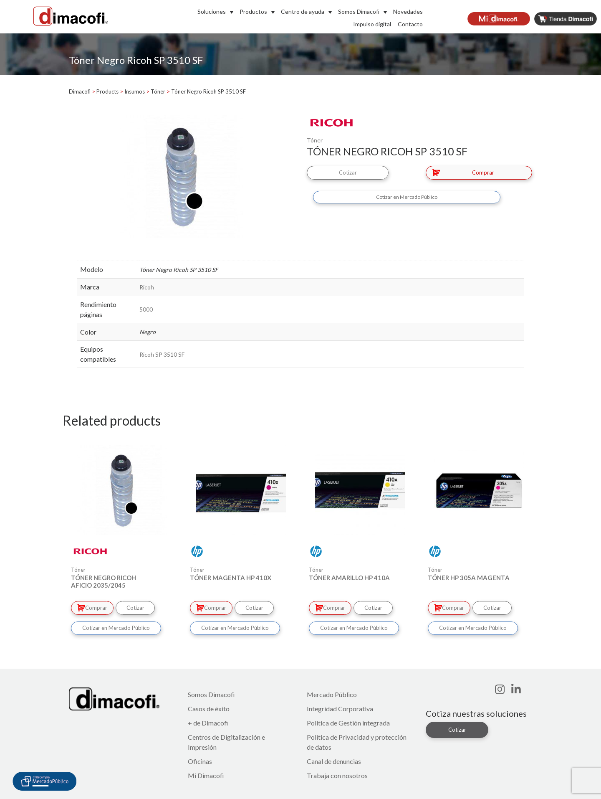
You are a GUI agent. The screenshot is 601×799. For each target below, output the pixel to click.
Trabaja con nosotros (337, 775)
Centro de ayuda (302, 11)
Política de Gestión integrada (348, 722)
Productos (253, 11)
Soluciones (211, 11)
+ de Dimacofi (208, 722)
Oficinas (200, 760)
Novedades (408, 11)
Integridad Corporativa (340, 708)
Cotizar (350, 172)
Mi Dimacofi (206, 775)
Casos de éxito (209, 708)
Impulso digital (372, 24)
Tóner (315, 140)
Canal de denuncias (334, 760)
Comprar (463, 172)
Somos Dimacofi (358, 11)
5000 (146, 309)
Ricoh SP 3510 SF (161, 354)
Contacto (410, 24)
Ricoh (146, 287)
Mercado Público (332, 694)
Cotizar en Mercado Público (406, 196)
